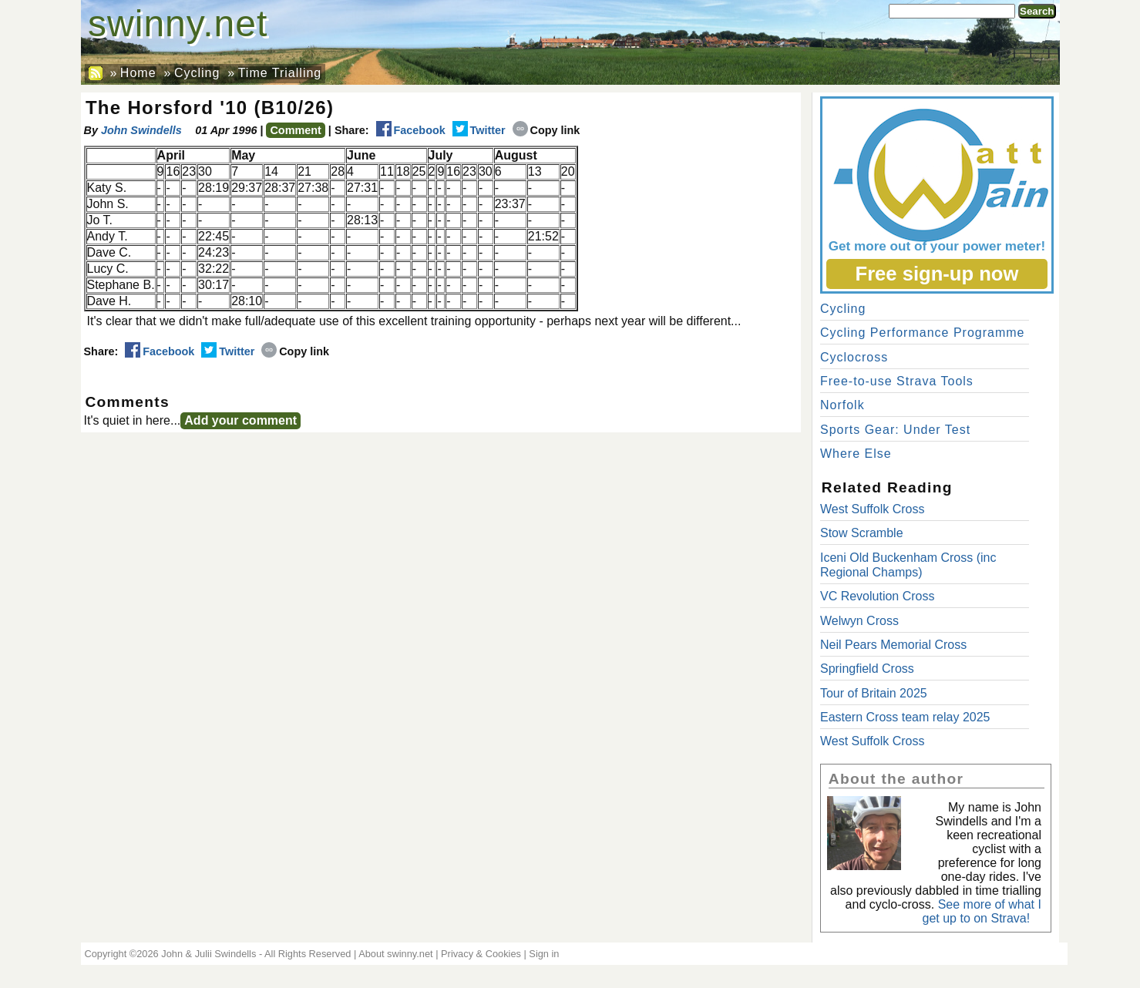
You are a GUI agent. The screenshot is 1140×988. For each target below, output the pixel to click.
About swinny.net (395, 953)
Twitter (479, 130)
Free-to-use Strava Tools (897, 381)
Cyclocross (854, 357)
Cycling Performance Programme (922, 332)
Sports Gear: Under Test (895, 429)
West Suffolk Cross (872, 509)
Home (138, 72)
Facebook (411, 130)
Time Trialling (280, 72)
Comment (295, 130)
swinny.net (177, 23)
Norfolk (842, 405)
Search (1037, 11)
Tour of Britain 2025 (873, 693)
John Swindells (141, 130)
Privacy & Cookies (481, 953)
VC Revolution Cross (877, 596)
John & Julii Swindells (208, 953)
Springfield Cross (867, 668)
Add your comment (240, 420)
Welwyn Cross (859, 620)
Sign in (544, 953)
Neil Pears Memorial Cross (893, 644)
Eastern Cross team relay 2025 (905, 717)
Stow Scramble (861, 532)
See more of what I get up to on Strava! (982, 911)
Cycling (197, 72)
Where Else (856, 453)
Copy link (546, 130)
